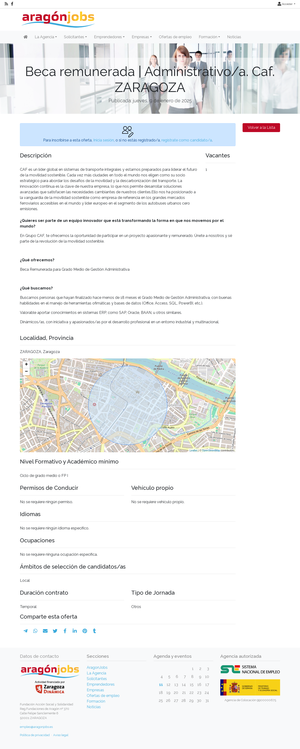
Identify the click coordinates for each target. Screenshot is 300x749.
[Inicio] (57, 17)
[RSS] (6, 4)
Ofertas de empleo (175, 37)
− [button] (26, 371)
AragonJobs (97, 667)
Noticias (234, 37)
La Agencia (96, 673)
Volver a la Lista (261, 127)
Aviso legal (60, 735)
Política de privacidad (35, 735)
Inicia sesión (103, 140)
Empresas (95, 690)
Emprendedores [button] (108, 37)
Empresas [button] (140, 37)
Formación (96, 701)
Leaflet (193, 450)
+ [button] (26, 364)
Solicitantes (97, 679)
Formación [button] (208, 37)
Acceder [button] (285, 4)
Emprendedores (101, 684)
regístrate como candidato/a (186, 140)
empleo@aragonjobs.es (36, 727)
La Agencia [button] (44, 37)
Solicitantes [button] (74, 37)
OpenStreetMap (211, 450)
